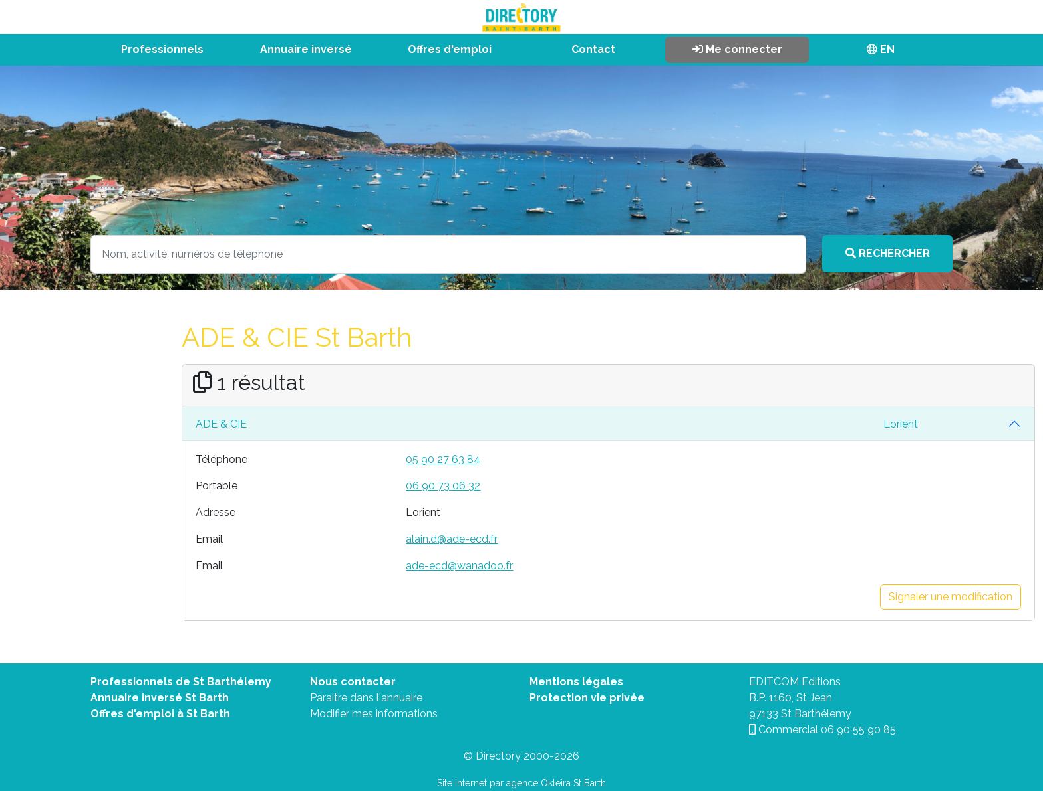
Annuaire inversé (306, 49)
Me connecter (737, 49)
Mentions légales (576, 681)
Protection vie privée (587, 697)
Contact (593, 49)
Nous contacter (353, 681)
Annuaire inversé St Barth (159, 697)
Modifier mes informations (374, 713)
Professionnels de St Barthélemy (180, 681)
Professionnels (162, 49)
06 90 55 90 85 (858, 729)
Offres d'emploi (450, 49)
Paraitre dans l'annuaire (366, 697)
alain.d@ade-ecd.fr (452, 539)
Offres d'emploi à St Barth (160, 713)
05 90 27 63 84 (443, 459)
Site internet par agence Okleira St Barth (521, 783)
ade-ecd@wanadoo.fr (459, 565)
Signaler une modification (950, 596)
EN (881, 49)
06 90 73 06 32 (443, 486)
